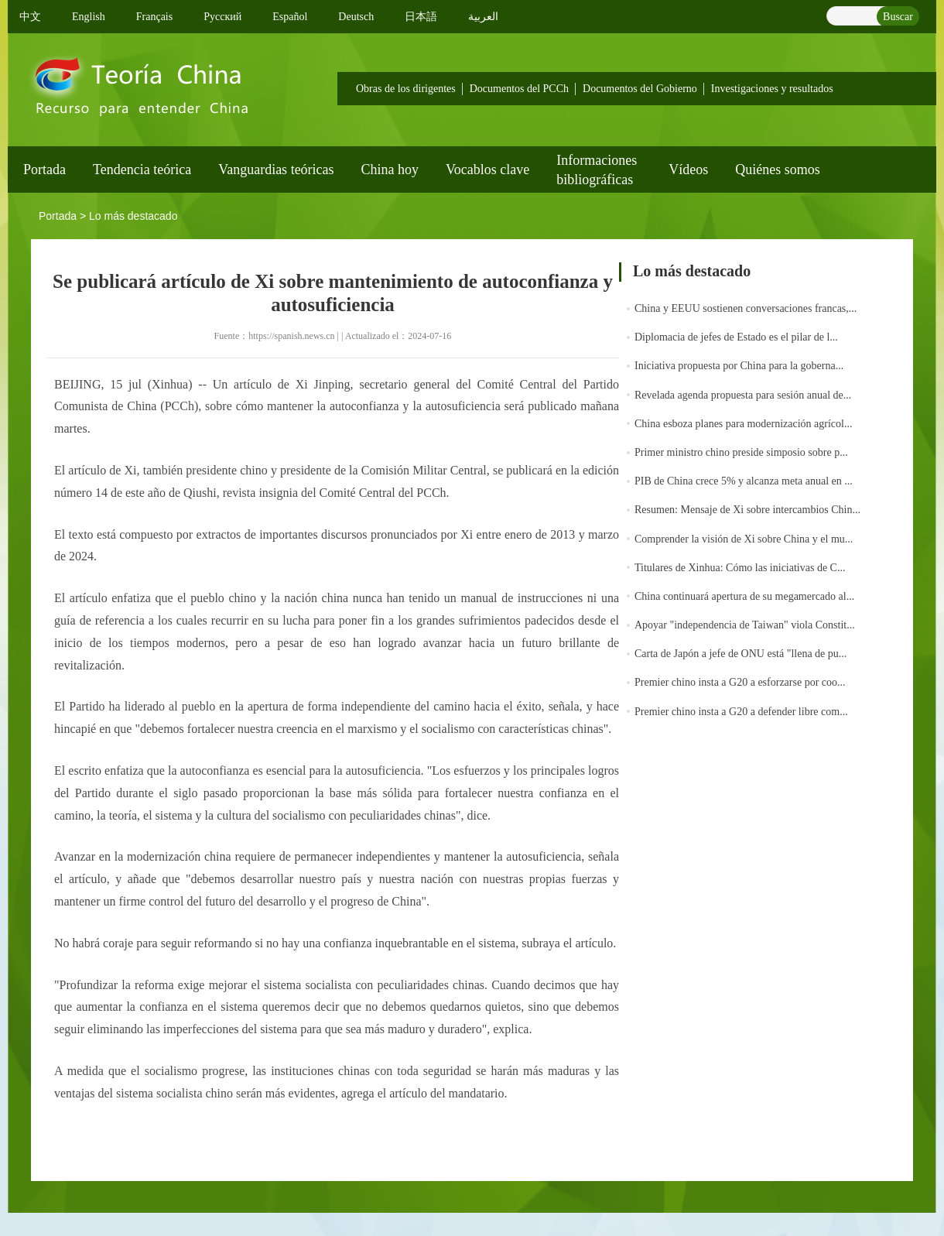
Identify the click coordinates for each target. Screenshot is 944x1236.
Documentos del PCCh (519, 88)
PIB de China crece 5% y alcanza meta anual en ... (743, 481)
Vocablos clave (487, 169)
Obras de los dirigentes (406, 88)
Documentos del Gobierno (640, 88)
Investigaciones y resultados (772, 88)
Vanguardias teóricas (275, 169)
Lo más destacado (133, 216)
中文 (30, 16)
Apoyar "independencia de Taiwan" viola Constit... (744, 625)
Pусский (222, 16)
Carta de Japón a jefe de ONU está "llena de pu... (740, 653)
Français (154, 16)
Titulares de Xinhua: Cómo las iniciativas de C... (739, 567)
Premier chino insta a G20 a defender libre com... (741, 711)
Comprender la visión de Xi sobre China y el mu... (743, 539)
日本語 (421, 16)
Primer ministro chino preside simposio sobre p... (741, 452)
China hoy (390, 169)
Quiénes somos (777, 169)
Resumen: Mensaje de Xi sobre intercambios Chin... (747, 509)
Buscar (898, 16)
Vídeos (688, 169)
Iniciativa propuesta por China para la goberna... (738, 365)
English (88, 16)
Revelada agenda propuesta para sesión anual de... (742, 395)
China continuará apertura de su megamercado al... (744, 596)
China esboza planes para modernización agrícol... (743, 424)
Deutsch (356, 16)
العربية (483, 16)
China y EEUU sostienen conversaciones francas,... (745, 308)
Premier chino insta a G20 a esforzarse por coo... (740, 682)
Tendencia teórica (142, 169)
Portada (44, 169)
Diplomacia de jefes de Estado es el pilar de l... (736, 337)
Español (289, 16)
